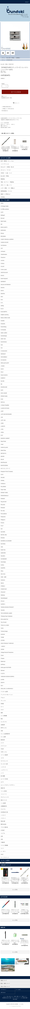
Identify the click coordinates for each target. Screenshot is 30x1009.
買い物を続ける (4, 110)
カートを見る (18, 989)
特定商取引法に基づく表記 (6, 97)
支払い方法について (10, 996)
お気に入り (16, 103)
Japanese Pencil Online (16, 1006)
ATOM (16, 999)
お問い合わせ (3, 992)
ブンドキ (10, 1006)
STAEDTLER (9, 60)
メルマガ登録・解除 (24, 997)
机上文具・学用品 (10, 57)
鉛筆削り (18, 57)
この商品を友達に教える (5, 106)
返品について (4, 96)
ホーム (3, 57)
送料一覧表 (3, 862)
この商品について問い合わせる (7, 108)
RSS (13, 999)
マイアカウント (3, 989)
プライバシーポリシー (15, 997)
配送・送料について (17, 996)
